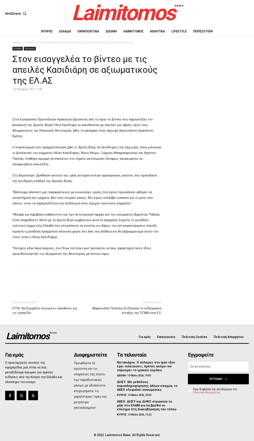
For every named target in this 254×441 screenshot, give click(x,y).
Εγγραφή (218, 379)
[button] (16, 13)
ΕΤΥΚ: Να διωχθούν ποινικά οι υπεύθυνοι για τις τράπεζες (44, 310)
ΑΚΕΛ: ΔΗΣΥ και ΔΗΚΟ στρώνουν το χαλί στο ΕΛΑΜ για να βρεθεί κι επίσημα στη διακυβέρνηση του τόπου (147, 405)
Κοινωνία (30, 48)
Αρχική (16, 42)
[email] (218, 366)
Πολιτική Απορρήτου (206, 392)
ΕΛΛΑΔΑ (29, 42)
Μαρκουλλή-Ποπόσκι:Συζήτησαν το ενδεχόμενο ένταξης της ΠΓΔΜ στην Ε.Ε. (127, 310)
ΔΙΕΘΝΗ (121, 375)
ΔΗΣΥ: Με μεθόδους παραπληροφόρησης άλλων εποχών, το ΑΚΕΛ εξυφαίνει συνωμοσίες (147, 386)
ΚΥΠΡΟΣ (122, 395)
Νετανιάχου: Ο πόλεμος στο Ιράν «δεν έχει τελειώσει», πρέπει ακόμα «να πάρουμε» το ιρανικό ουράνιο (146, 366)
